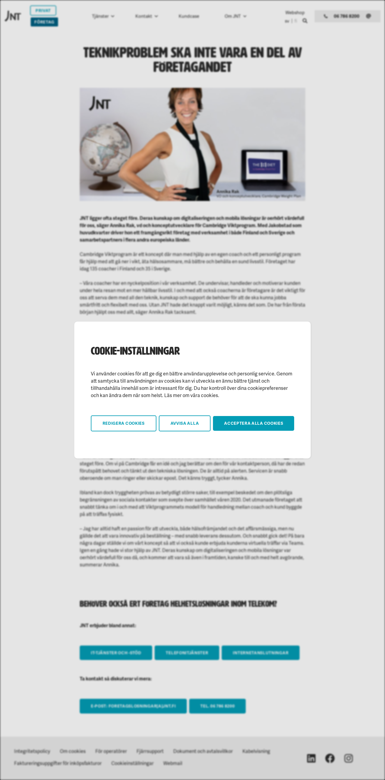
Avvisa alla (185, 423)
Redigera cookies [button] (124, 423)
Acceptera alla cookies (253, 423)
